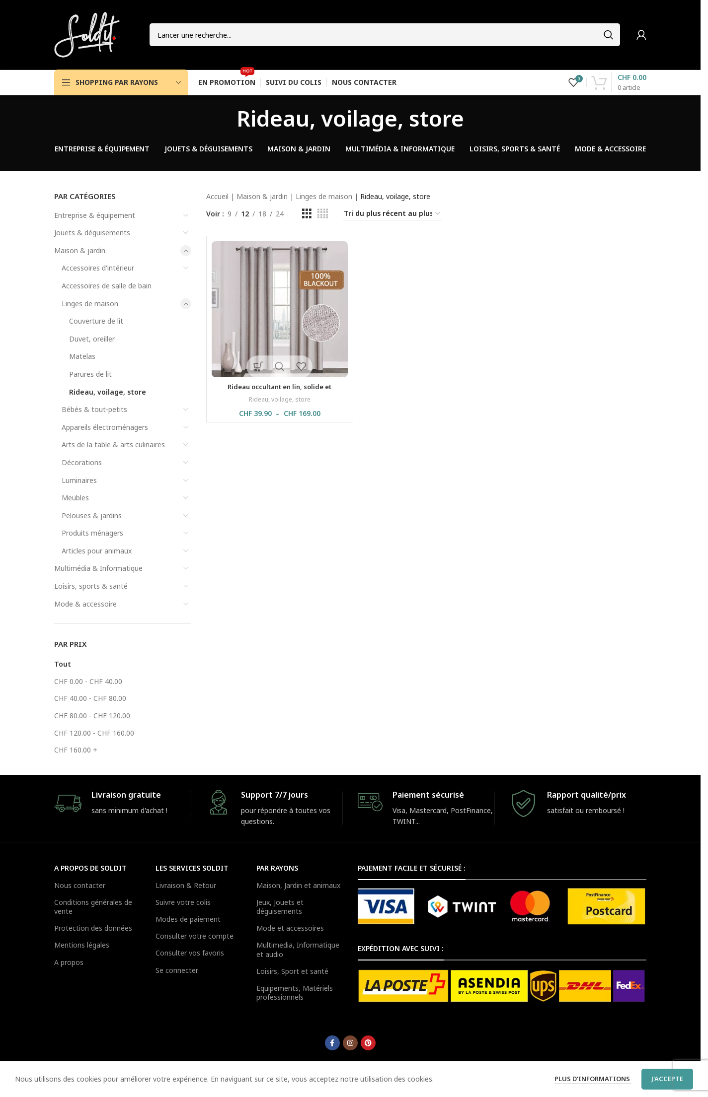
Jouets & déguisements (92, 232)
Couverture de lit (96, 321)
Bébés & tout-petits (94, 409)
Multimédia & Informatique (98, 568)
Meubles (75, 497)
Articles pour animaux (97, 550)
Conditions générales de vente (93, 906)
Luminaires (79, 480)
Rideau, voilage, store (107, 392)
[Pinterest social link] (368, 1042)
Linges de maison (90, 303)
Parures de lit (90, 374)
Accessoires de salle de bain (107, 285)
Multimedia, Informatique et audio (297, 949)
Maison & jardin (79, 250)
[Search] (385, 34)
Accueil (217, 196)
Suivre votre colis (183, 902)
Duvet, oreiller (92, 338)
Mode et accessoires (290, 928)
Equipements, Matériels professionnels (294, 992)
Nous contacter (79, 885)
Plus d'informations (592, 1078)
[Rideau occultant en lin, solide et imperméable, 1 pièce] (280, 309)
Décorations (82, 462)
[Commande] (392, 214)
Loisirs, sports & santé (91, 586)
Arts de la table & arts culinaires (113, 444)
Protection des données (93, 928)
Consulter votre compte (195, 936)
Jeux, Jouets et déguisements (280, 906)
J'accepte (667, 1078)
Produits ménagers (92, 533)
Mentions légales (81, 945)
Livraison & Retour (186, 885)
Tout (62, 664)
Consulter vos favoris (190, 953)
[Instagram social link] (350, 1042)
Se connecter (177, 970)
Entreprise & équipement (94, 215)
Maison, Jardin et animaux (298, 885)
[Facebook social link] (332, 1042)
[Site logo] (87, 34)
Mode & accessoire (85, 604)
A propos (68, 962)
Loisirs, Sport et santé (292, 971)
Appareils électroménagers (105, 427)
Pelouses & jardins (92, 515)
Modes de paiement (188, 919)
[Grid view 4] (322, 213)
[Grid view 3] (307, 213)
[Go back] (224, 118)
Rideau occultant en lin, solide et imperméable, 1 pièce (280, 391)
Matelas (82, 356)
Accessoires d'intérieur (98, 268)
